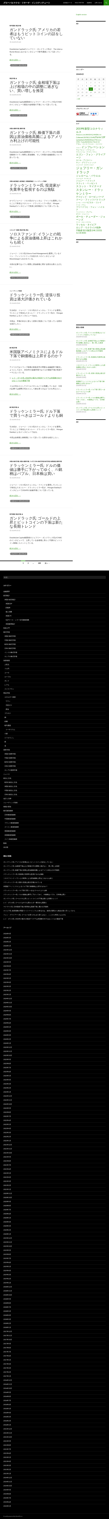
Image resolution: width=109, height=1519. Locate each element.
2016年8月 (7, 1396)
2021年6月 (7, 1169)
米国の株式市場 (14, 461)
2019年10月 (7, 1246)
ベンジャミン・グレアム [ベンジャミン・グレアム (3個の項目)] (84, 212)
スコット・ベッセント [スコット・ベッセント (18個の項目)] (87, 183)
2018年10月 (7, 1295)
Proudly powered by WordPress (13, 1516)
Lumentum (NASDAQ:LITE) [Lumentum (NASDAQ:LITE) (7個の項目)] (87, 140)
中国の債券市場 (10, 758)
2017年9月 (7, 1344)
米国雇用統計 (30, 181)
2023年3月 (7, 1084)
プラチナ (8, 713)
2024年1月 (7, 1043)
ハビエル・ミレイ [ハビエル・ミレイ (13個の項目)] (93, 202)
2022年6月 (7, 1120)
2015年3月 (7, 1465)
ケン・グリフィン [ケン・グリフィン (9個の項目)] (83, 162)
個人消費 (9, 612)
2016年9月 (7, 1392)
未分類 (5, 847)
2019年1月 (7, 1283)
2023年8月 (7, 1063)
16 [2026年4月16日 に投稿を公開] (91, 89)
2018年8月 (7, 1303)
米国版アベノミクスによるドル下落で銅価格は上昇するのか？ (36, 353)
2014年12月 (7, 1478)
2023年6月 (7, 1072)
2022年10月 (7, 1104)
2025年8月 (7, 966)
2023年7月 (7, 1067)
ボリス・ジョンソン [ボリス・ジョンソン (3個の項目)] (82, 214)
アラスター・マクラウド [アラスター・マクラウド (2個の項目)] (94, 144)
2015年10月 (7, 1437)
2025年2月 (7, 990)
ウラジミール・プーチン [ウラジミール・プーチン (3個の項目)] (84, 152)
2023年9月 (7, 1059)
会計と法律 (7, 798)
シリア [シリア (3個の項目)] (94, 163)
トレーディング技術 (40, 181)
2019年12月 (7, 1238)
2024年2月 (7, 1039)
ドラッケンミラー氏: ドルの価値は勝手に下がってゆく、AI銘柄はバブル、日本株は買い (36, 469)
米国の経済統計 (14, 181)
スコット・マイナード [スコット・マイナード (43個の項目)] (89, 186)
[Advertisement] (36, 19)
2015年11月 (7, 1433)
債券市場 (22, 128)
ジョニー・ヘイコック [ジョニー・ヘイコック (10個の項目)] (85, 180)
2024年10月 (7, 1007)
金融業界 (6, 591)
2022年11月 (7, 1100)
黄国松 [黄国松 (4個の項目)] (83, 233)
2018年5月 (7, 1311)
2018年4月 (7, 1315)
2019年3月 (7, 1275)
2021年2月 (7, 1185)
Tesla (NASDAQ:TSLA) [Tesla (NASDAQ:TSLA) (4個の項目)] (89, 142)
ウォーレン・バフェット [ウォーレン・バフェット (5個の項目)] (85, 150)
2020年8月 (7, 1206)
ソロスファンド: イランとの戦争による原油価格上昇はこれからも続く (36, 238)
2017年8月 (7, 1348)
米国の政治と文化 (11, 786)
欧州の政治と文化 (11, 782)
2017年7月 (7, 1352)
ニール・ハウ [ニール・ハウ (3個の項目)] (80, 202)
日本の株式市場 (39, 461)
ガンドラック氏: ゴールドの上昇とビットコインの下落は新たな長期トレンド (36, 522)
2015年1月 (7, 1473)
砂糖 (6, 721)
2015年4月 (7, 1461)
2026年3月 (7, 938)
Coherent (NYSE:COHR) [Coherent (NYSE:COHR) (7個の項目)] (85, 137)
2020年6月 (7, 1214)
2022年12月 (7, 1096)
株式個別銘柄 (8, 811)
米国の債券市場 (14, 128)
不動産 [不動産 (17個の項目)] (79, 230)
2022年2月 (7, 1137)
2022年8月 (7, 1112)
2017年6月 (7, 1356)
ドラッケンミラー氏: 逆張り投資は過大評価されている (35, 297)
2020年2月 (7, 1230)
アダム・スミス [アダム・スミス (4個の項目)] (81, 144)
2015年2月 (7, 1469)
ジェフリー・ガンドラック (18, 65)
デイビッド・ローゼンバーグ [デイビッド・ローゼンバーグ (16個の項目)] (90, 196)
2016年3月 (7, 1417)
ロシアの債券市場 (11, 770)
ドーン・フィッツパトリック (19, 277)
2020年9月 (7, 1201)
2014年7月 (7, 1498)
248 (39, 563)
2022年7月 (7, 1116)
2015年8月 (7, 1445)
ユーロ (7, 673)
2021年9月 (7, 1157)
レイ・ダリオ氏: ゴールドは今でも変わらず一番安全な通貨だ (25, 903)
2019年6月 (7, 1262)
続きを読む (15, 60)
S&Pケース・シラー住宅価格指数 (17, 620)
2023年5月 (7, 1076)
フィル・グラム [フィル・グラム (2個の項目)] (81, 205)
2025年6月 (7, 974)
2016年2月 (7, 1421)
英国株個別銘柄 (10, 831)
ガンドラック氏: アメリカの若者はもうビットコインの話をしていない (36, 33)
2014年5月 (7, 1506)
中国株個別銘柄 (10, 819)
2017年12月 (7, 1331)
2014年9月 (7, 1490)
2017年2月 (7, 1372)
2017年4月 (7, 1364)
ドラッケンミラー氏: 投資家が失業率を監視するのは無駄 (35, 187)
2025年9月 (7, 962)
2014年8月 (7, 1494)
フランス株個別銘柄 (12, 823)
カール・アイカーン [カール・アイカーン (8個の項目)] (84, 160)
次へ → (47, 563)
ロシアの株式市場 (11, 656)
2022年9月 (7, 1108)
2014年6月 (7, 1502)
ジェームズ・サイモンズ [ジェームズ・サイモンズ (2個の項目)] (83, 178)
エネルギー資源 (14, 230)
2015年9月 (7, 1441)
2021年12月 (7, 1145)
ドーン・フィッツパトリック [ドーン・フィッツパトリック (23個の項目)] (90, 199)
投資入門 (6, 628)
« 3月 (78, 99)
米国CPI (8, 616)
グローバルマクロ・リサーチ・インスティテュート (26, 2)
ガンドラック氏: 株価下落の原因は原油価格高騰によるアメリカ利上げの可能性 (36, 136)
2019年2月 (7, 1279)
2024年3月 (7, 1035)
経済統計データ (67, 2)
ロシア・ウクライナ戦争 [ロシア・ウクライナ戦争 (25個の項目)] (88, 227)
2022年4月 (7, 1128)
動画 (5, 843)
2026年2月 (7, 942)
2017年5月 (7, 1360)
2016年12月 (7, 1380)
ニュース (6, 774)
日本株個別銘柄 (10, 815)
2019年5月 (7, 1266)
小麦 (6, 733)
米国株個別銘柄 (10, 835)
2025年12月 (7, 950)
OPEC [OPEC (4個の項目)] (78, 142)
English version (81, 14)
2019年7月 (7, 1258)
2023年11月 (7, 1051)
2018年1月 (7, 1327)
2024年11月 (7, 1003)
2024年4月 (7, 1031)
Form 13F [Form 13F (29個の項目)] (100, 137)
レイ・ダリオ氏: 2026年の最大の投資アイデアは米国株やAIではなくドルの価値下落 (33, 919)
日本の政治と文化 (11, 794)
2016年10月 (7, 1388)
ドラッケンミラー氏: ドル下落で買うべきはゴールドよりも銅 (36, 413)
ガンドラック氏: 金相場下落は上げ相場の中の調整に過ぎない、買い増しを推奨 (35, 86)
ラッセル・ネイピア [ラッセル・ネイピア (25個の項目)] (86, 224)
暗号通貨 (12, 26)
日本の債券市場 (10, 766)
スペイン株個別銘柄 (12, 827)
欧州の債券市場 (10, 762)
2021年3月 (7, 1181)
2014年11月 (7, 1482)
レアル (7, 685)
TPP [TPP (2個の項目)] (98, 142)
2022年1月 (7, 1141)
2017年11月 (7, 1335)
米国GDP (9, 604)
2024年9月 (7, 1011)
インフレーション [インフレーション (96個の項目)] (93, 147)
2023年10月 (7, 1055)
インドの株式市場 (11, 652)
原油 (27, 230)
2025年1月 (7, 994)
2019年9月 (7, 1250)
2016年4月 (7, 1413)
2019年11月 (7, 1242)
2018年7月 (7, 1307)
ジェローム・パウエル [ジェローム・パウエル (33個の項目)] (88, 175)
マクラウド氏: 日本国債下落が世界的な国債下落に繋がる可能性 (25, 907)
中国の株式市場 (10, 640)
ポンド (7, 681)
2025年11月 (7, 954)
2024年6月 (7, 1023)
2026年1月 (7, 946)
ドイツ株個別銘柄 (11, 839)
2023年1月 (7, 1092)
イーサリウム (10, 729)
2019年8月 (7, 1254)
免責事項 (89, 2)
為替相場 (53, 461)
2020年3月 (7, 1226)
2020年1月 (7, 1234)
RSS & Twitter (79, 2)
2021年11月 (7, 1149)
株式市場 (47, 461)
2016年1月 (7, 1425)
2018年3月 (7, 1319)
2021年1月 (7, 1189)
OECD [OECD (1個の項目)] (99, 140)
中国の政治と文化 (11, 790)
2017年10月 (7, 1339)
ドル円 (32, 461)
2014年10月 (7, 1486)
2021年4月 (7, 1177)
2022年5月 (7, 1124)
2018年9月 (7, 1299)
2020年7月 (7, 1210)
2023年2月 (7, 1088)
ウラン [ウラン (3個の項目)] (95, 152)
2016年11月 (7, 1384)
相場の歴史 (7, 807)
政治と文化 (7, 778)
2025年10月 (7, 958)
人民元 (7, 664)
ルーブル (8, 677)
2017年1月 (7, 1376)
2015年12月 (7, 1429)
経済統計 (22, 181)
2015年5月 (7, 1457)
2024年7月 (7, 1019)
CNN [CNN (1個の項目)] (100, 134)
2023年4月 (7, 1080)
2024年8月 (7, 1015)
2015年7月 (7, 1449)
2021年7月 (7, 1165)
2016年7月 (7, 1400)
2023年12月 (7, 1047)
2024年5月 (7, 1027)
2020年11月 (7, 1193)
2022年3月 (7, 1132)
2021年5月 (7, 1173)
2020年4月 (7, 1222)
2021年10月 (7, 1153)
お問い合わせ (98, 2)
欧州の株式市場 (10, 644)
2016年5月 (7, 1409)
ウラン (8, 701)
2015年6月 (7, 1453)
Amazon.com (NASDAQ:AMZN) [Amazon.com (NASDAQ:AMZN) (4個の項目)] (87, 135)
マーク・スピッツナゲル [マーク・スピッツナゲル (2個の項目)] (83, 222)
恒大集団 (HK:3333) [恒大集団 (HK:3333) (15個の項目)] (92, 230)
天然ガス (9, 705)
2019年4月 (7, 1270)
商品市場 (18, 26)
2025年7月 (7, 970)
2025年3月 (7, 986)
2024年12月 (7, 998)
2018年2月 (7, 1323)
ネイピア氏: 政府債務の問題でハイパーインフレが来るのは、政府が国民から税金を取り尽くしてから (39, 911)
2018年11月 (7, 1291)
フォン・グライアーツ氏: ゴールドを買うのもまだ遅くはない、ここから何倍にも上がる (34, 915)
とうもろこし (9, 738)
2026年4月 (7, 934)
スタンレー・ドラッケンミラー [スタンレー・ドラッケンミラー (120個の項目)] (89, 191)
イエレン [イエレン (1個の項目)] (78, 147)
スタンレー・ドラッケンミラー (20, 217)
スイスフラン (9, 689)
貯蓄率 (8, 608)
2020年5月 (7, 1218)
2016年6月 (7, 1404)
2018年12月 (7, 1287)
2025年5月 (7, 978)
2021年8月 (7, 1161)
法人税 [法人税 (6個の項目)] (78, 233)
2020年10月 (7, 1197)
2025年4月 (7, 982)
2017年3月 (7, 1368)
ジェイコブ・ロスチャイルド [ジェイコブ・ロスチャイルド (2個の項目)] (85, 165)
